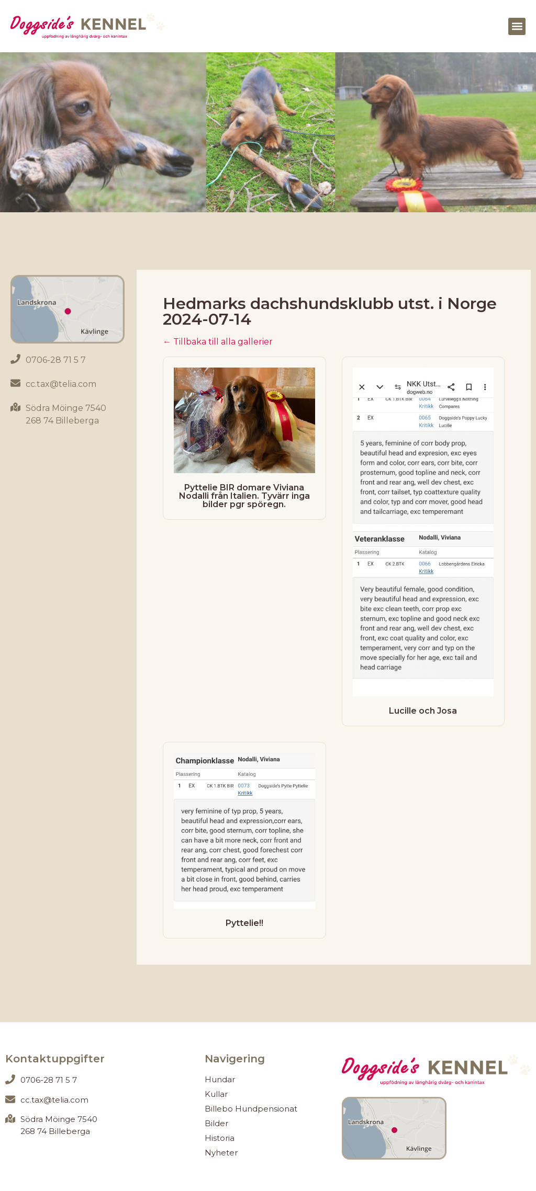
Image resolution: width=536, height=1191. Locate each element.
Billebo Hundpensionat (251, 1109)
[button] (517, 26)
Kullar (216, 1094)
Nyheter (221, 1153)
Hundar (220, 1079)
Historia (219, 1138)
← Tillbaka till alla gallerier (218, 342)
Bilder (216, 1123)
